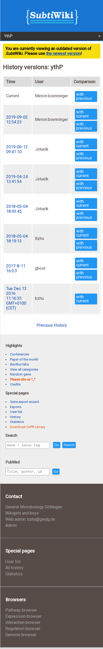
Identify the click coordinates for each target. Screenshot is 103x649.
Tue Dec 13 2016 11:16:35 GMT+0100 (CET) (16, 298)
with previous (84, 96)
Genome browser (20, 636)
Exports (15, 407)
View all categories (24, 369)
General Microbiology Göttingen (33, 508)
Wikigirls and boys (22, 514)
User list (16, 412)
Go (67, 445)
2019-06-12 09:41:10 (17, 149)
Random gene (20, 374)
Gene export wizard (24, 402)
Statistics (17, 422)
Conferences (19, 354)
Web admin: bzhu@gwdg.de (30, 520)
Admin (11, 527)
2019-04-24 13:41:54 (17, 179)
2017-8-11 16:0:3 (15, 268)
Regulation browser (22, 630)
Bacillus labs (19, 364)
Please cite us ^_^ (22, 379)
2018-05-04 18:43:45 (17, 209)
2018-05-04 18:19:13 (17, 239)
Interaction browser (22, 624)
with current (82, 114)
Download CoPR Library (27, 427)
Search (80, 445)
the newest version (63, 53)
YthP (8, 36)
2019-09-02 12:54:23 (17, 119)
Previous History (52, 325)
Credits (15, 384)
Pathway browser (21, 611)
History (15, 417)
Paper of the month (24, 359)
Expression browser (23, 617)
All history (14, 569)
